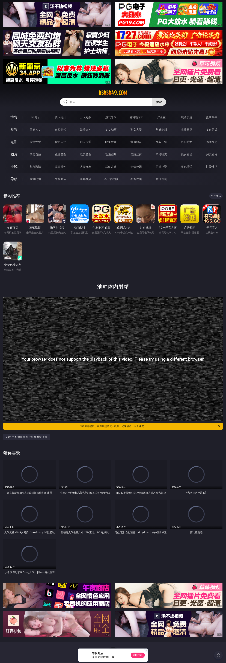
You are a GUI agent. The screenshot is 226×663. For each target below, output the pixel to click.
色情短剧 (161, 179)
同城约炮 (35, 179)
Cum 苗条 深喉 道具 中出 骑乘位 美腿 (26, 436)
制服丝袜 (136, 142)
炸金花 (161, 117)
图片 (13, 154)
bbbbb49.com (113, 92)
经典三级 (161, 142)
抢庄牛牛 (211, 117)
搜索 (159, 102)
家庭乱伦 (60, 167)
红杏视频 (136, 179)
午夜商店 (60, 179)
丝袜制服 (161, 129)
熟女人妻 (136, 129)
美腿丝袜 (136, 154)
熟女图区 (186, 154)
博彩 (13, 117)
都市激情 (35, 167)
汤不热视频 (111, 179)
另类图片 (211, 154)
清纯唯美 (161, 154)
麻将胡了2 (136, 117)
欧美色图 (85, 154)
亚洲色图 (60, 154)
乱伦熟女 (186, 142)
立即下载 (138, 655)
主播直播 (186, 129)
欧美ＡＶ (85, 129)
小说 (13, 166)
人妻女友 (85, 167)
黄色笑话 (186, 167)
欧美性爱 (111, 142)
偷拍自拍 (60, 142)
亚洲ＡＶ (35, 129)
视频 (13, 129)
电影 (13, 141)
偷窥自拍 (35, 154)
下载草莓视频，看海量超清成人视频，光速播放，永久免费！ (150, 426)
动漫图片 (111, 154)
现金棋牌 (186, 117)
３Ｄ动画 (111, 129)
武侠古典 (111, 167)
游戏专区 (111, 117)
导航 (13, 179)
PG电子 (35, 117)
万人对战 (85, 117)
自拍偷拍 (60, 129)
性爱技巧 (211, 167)
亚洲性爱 (35, 142)
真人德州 (60, 117)
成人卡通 (85, 142)
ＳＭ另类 (211, 129)
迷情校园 (136, 167)
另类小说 (161, 167)
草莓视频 (85, 179)
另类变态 (211, 142)
